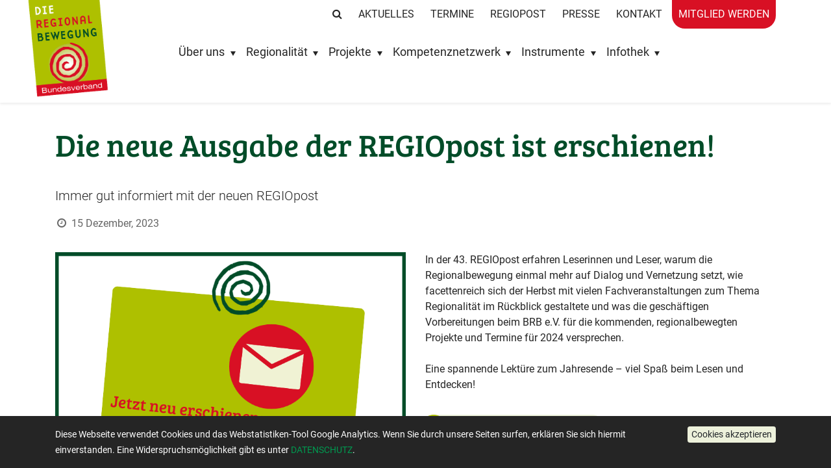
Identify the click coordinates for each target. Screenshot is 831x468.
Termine (452, 14)
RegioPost (518, 14)
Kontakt (639, 14)
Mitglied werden (723, 14)
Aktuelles (386, 14)
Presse (581, 14)
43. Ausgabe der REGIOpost (515, 427)
